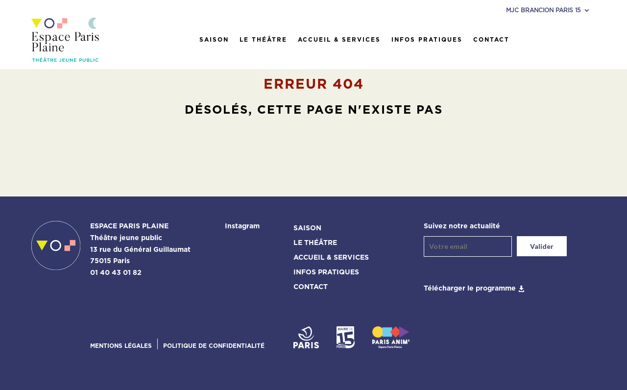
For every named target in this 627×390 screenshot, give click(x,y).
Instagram (242, 226)
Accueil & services (339, 40)
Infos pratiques (426, 40)
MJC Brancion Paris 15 (543, 10)
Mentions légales (121, 346)
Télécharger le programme (470, 288)
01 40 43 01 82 (116, 272)
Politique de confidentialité (214, 346)
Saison (214, 40)
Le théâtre (263, 40)
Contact (491, 40)
